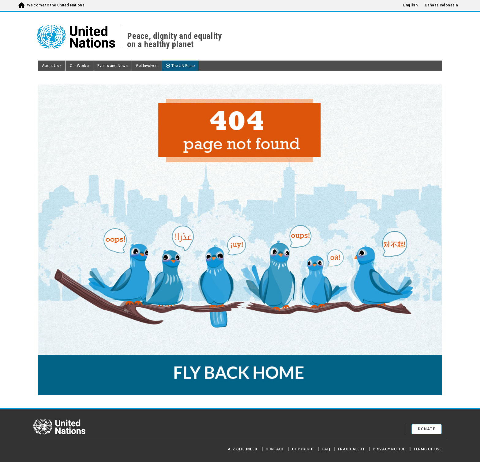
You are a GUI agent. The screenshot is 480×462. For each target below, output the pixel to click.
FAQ (326, 449)
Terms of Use (428, 449)
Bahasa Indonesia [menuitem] (441, 5)
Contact (275, 449)
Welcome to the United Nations (55, 5)
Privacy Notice (389, 449)
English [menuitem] (410, 5)
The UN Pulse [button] (183, 65)
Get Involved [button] (147, 65)
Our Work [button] (79, 65)
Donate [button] (426, 429)
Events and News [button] (112, 65)
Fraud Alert (351, 449)
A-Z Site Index (243, 449)
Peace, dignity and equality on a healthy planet (174, 40)
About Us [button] (52, 65)
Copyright (303, 449)
